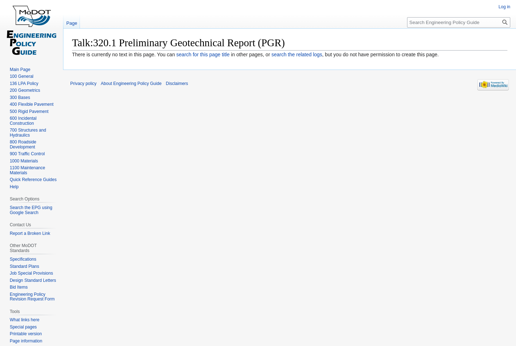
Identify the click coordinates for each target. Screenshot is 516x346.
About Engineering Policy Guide (131, 83)
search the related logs (296, 54)
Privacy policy (83, 83)
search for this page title (203, 54)
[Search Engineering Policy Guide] (458, 22)
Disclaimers (177, 83)
